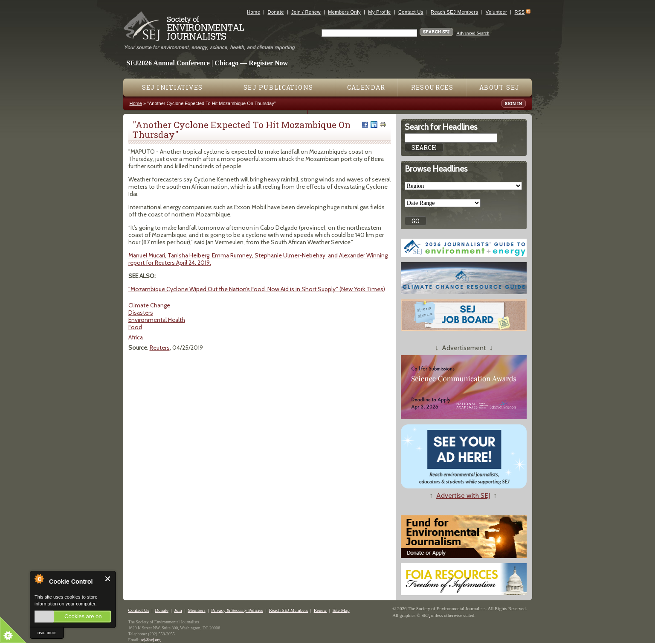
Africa (135, 337)
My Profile (379, 12)
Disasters (140, 312)
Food (135, 327)
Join (178, 610)
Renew (320, 610)
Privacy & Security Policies (237, 610)
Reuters (160, 347)
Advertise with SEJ (463, 495)
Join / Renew (306, 12)
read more (47, 632)
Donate (276, 12)
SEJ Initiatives (172, 87)
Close (108, 579)
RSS (520, 12)
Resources (432, 87)
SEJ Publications (278, 87)
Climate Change (149, 305)
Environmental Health (156, 320)
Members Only (344, 12)
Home (253, 12)
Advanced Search (472, 32)
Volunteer (496, 12)
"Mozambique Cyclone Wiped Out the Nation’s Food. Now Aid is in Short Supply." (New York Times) (256, 289)
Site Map (341, 610)
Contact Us (410, 12)
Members (197, 610)
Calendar (366, 87)
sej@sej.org (151, 639)
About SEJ (499, 87)
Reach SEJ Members (454, 12)
